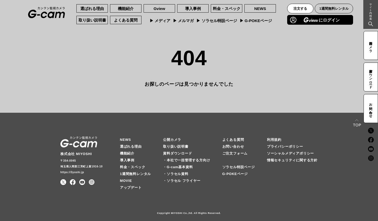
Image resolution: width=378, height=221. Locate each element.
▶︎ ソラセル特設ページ (216, 20)
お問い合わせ (233, 146)
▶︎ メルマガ (183, 20)
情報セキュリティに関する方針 (292, 160)
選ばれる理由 (92, 8)
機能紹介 (126, 8)
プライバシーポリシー (285, 146)
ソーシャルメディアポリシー (290, 153)
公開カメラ (172, 140)
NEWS (260, 8)
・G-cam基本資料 (178, 167)
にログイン (322, 19)
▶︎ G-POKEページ (256, 20)
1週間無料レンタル (334, 9)
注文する (300, 9)
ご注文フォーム (235, 153)
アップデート (131, 187)
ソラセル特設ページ (238, 167)
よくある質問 (126, 20)
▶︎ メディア (160, 20)
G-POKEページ (235, 174)
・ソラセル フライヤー (181, 181)
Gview (159, 8)
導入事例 (193, 8)
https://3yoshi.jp (72, 172)
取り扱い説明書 (92, 20)
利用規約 (274, 140)
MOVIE (126, 181)
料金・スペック (226, 8)
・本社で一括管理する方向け (186, 160)
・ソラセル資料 (175, 174)
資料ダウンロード (177, 153)
